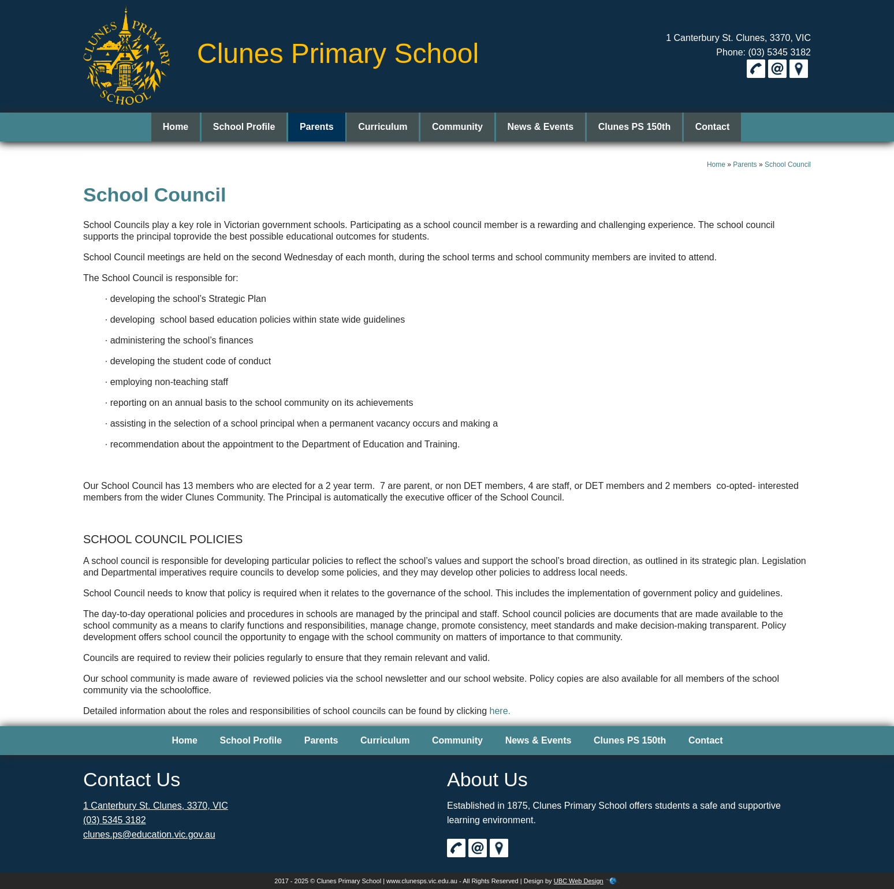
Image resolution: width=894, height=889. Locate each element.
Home (184, 127)
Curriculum (384, 127)
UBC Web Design (579, 880)
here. (500, 711)
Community (457, 127)
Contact (705, 127)
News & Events (538, 127)
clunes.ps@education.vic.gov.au (149, 834)
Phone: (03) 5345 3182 (763, 52)
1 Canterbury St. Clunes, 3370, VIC (738, 38)
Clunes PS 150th (630, 127)
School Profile (251, 127)
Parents (321, 127)
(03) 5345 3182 (114, 820)
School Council (788, 164)
